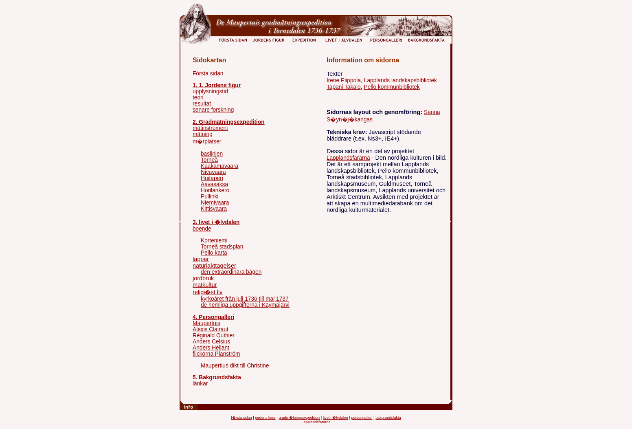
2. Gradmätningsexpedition (229, 122)
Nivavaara (213, 172)
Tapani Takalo (344, 87)
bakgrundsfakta (388, 418)
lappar (201, 259)
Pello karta (214, 253)
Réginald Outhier (214, 335)
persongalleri (361, 418)
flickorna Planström (216, 354)
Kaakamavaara (219, 166)
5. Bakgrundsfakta (217, 377)
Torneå (209, 160)
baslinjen (212, 154)
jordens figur (265, 418)
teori (198, 98)
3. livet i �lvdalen (216, 222)
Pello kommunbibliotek (392, 87)
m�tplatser (207, 142)
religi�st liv (207, 292)
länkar (200, 384)
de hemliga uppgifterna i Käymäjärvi (245, 305)
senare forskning (213, 110)
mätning (203, 134)
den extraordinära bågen (231, 272)
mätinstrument (210, 128)
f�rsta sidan (241, 418)
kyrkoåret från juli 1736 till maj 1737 (245, 299)
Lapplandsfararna (348, 158)
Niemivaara (215, 203)
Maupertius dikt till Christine (235, 366)
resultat (202, 104)
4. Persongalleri (213, 317)
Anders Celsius (211, 342)
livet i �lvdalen (335, 418)
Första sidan (208, 73)
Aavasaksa (214, 184)
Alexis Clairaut (210, 329)
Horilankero (215, 190)
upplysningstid (210, 91)
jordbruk (203, 278)
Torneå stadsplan (222, 247)
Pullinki (209, 197)
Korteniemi (214, 241)
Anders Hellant (211, 348)
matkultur (205, 285)
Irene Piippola (344, 80)
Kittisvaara (214, 209)
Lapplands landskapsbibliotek (400, 80)
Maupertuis (206, 323)
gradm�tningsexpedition (299, 418)
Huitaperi (212, 178)
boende (202, 229)
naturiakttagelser (214, 265)
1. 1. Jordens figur (217, 85)
